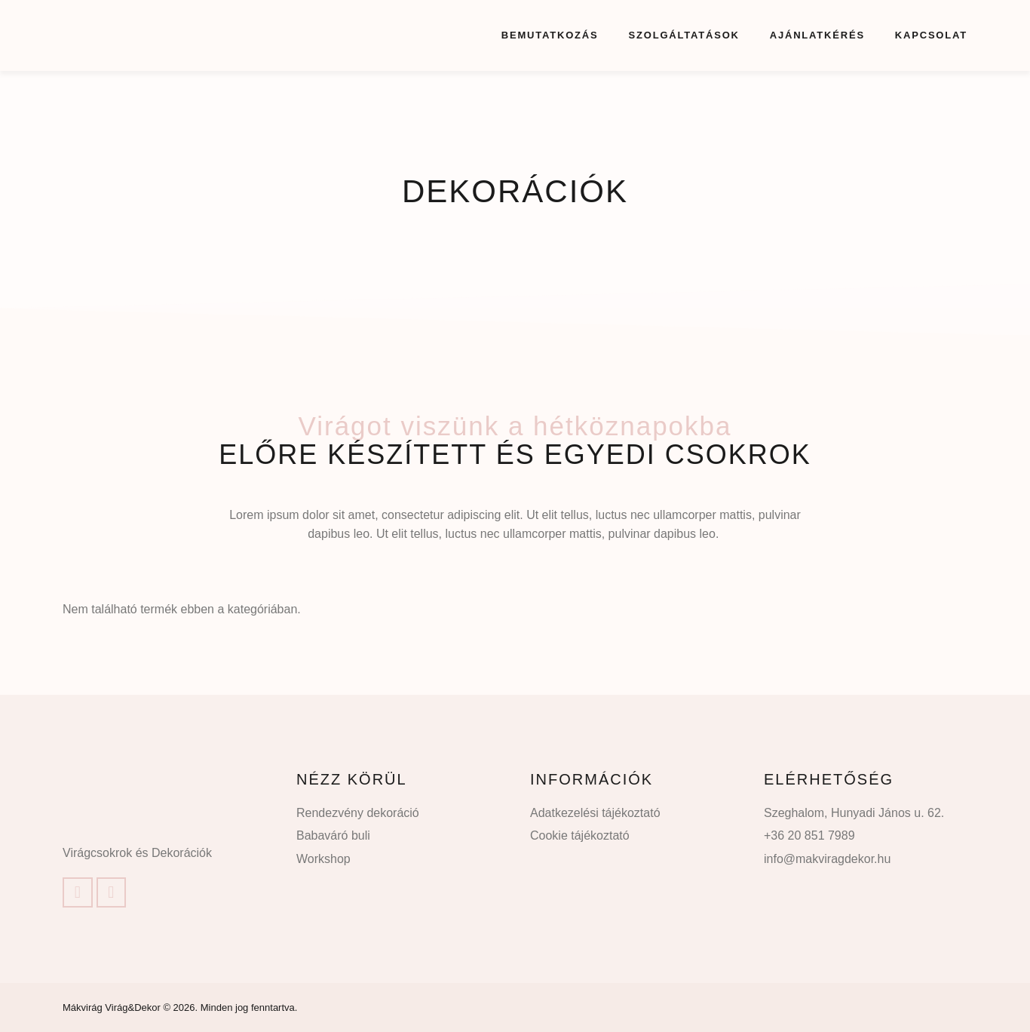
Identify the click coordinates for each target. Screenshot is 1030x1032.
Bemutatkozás (550, 35)
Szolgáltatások (684, 35)
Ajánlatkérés (817, 35)
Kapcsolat (931, 35)
